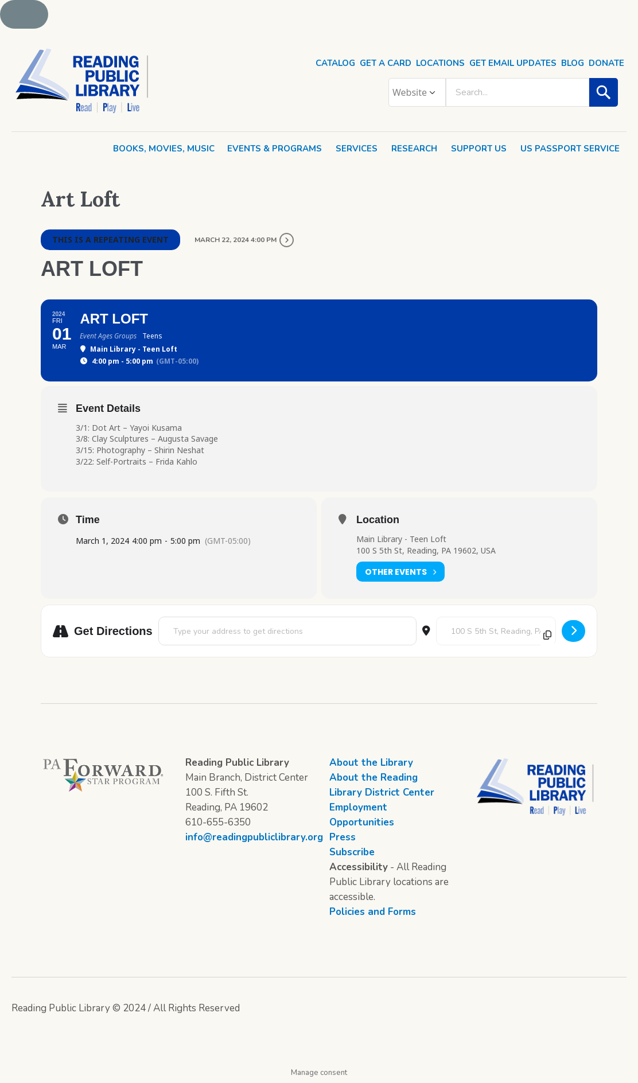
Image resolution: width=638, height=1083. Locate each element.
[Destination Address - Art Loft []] (496, 631)
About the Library (371, 762)
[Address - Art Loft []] (287, 631)
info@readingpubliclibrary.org (254, 837)
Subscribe (352, 852)
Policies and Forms (372, 911)
